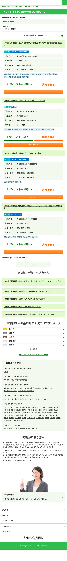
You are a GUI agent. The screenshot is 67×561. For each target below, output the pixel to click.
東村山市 (42, 427)
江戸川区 (18, 424)
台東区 (34, 419)
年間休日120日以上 (17, 400)
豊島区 (35, 421)
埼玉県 (22, 440)
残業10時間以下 (48, 400)
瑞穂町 (21, 432)
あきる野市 (7, 432)
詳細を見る (48, 84)
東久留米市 (31, 429)
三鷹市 (44, 424)
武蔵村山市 (40, 429)
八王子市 (25, 424)
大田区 (6, 421)
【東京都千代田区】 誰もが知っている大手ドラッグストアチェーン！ (27, 303)
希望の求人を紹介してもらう (33, 93)
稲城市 (52, 429)
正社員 (6, 383)
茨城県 (6, 440)
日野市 (35, 427)
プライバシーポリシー (9, 532)
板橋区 (50, 421)
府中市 (55, 424)
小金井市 (23, 427)
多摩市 (47, 429)
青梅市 (49, 424)
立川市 (31, 424)
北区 (40, 421)
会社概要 (5, 521)
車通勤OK (38, 400)
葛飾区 (11, 424)
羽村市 (58, 429)
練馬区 (56, 421)
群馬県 (17, 440)
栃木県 (11, 440)
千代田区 (7, 419)
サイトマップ (6, 543)
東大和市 (18, 429)
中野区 (24, 421)
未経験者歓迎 (29, 400)
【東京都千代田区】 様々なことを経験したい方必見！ (22, 318)
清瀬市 (24, 429)
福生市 (6, 429)
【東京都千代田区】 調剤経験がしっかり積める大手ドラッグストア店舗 (29, 326)
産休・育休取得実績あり (26, 402)
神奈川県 (35, 440)
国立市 (55, 427)
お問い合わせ (6, 538)
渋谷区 (18, 421)
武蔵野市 (38, 424)
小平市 (29, 427)
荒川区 (45, 421)
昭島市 (6, 427)
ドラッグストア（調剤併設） (19, 391)
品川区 (50, 419)
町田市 (17, 427)
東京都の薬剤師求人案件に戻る (33, 365)
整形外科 (23, 410)
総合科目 (7, 410)
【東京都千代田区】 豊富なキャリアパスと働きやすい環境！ (25, 310)
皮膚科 (17, 410)
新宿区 (22, 419)
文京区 (28, 419)
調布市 (11, 427)
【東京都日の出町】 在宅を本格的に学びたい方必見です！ (24, 103)
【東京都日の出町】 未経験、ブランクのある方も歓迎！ (23, 159)
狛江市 (11, 429)
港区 (17, 419)
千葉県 (28, 440)
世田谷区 (12, 421)
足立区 (6, 424)
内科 (12, 410)
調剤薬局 (7, 391)
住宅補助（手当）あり (10, 402)
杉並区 (29, 421)
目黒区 (56, 419)
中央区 (13, 419)
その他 (44, 410)
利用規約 (5, 527)
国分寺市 (49, 427)
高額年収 (7, 400)
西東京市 (15, 432)
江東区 (45, 419)
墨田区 (39, 419)
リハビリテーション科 (34, 410)
